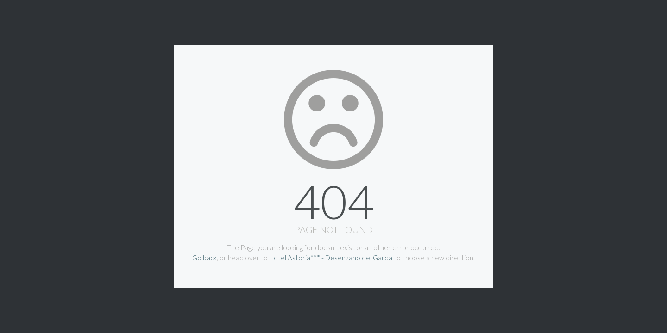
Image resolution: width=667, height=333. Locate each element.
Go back (204, 257)
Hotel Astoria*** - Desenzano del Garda (330, 257)
